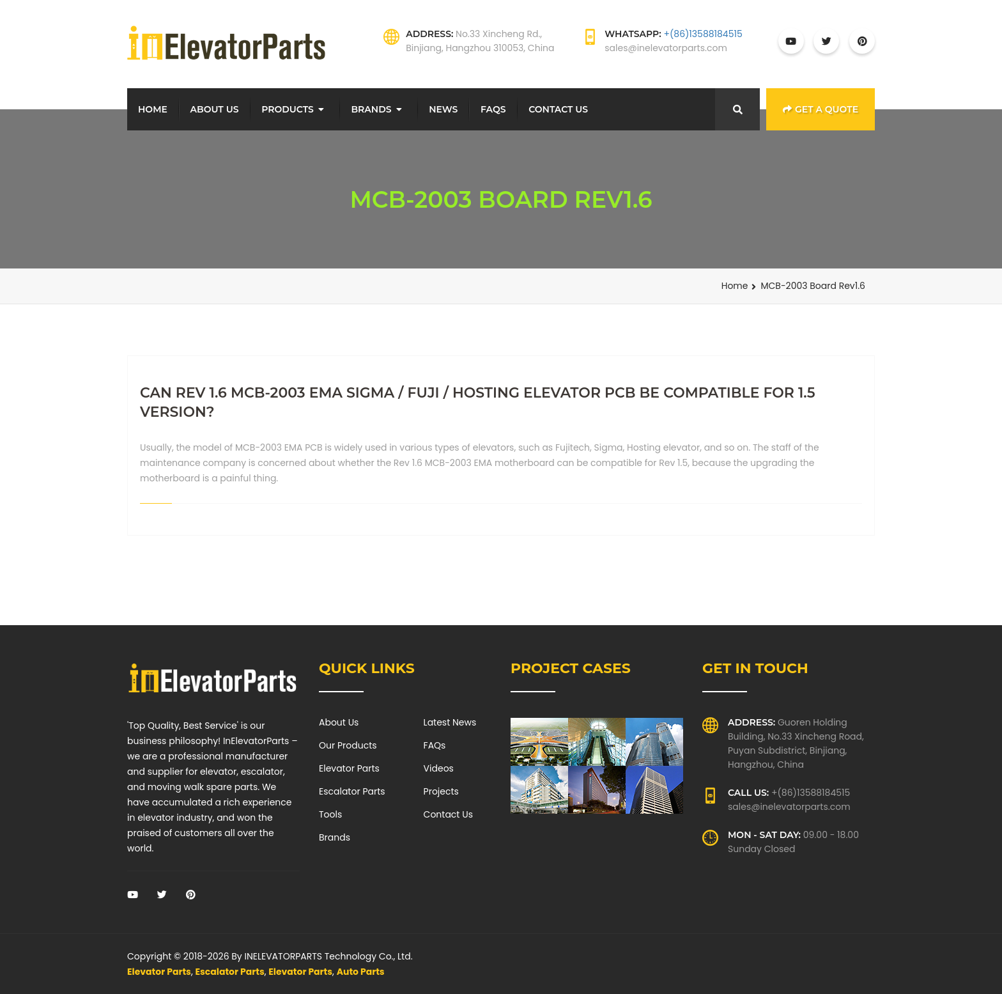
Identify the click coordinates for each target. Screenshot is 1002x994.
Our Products (348, 745)
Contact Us (558, 109)
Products (287, 109)
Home (152, 109)
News (443, 109)
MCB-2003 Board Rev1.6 (812, 285)
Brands (371, 109)
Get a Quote (820, 109)
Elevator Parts (349, 768)
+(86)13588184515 (702, 33)
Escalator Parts (352, 791)
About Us (214, 109)
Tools (330, 814)
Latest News (450, 722)
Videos (439, 768)
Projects (441, 791)
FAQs (493, 109)
